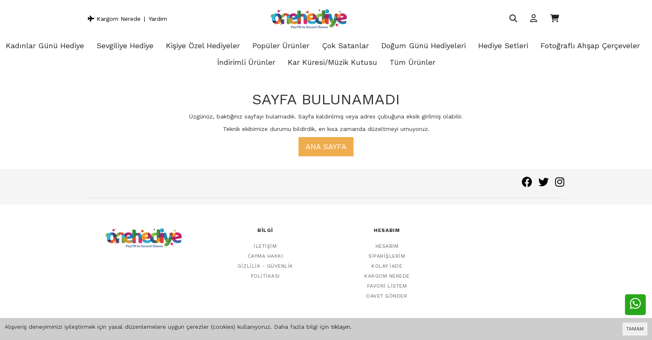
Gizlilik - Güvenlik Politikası (265, 265)
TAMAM (635, 329)
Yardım (157, 18)
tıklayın (340, 326)
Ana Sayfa (326, 146)
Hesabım (387, 240)
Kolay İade (386, 260)
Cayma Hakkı (265, 250)
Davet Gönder (386, 290)
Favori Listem (387, 280)
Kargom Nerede (114, 18)
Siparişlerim (386, 250)
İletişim (265, 240)
